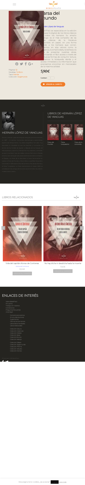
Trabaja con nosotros (13, 305)
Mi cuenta (9, 303)
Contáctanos (10, 308)
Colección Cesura (16, 329)
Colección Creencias (16, 331)
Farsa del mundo (50, 143)
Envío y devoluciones (17, 317)
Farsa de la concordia (78, 143)
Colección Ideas (15, 335)
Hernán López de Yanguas (52, 27)
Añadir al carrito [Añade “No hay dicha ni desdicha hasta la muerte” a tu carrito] (62, 271)
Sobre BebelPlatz (11, 301)
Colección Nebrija (16, 339)
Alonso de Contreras (22, 266)
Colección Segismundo (18, 344)
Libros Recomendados (17, 323)
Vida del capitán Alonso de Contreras (22, 263)
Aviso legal (9, 312)
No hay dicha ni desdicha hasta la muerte (63, 263)
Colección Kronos (15, 337)
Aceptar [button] (54, 482)
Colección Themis (16, 346)
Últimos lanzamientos (17, 321)
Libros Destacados (16, 325)
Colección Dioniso (16, 351)
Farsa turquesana (65, 143)
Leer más (62, 482)
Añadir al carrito (54, 84)
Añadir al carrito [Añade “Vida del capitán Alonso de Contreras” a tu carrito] (22, 273)
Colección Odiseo (15, 342)
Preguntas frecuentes (13, 310)
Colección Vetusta (16, 349)
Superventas (14, 319)
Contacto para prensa (17, 315)
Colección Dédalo (16, 333)
